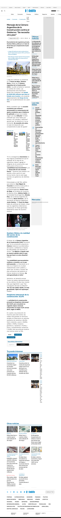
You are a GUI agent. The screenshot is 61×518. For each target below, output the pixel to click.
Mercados (22, 499)
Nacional (9, 501)
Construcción (22, 19)
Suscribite (23, 344)
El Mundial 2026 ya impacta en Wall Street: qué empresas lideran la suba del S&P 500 (36, 60)
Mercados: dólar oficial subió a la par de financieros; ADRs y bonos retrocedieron (12, 481)
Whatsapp (24, 492)
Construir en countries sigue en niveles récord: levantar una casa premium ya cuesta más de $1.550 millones (12, 369)
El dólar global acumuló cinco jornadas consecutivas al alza (23, 480)
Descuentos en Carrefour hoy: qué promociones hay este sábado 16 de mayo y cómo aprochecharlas (40, 135)
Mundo (17, 501)
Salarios (10, 7)
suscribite (54, 10)
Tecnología (42, 504)
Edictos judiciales (12, 508)
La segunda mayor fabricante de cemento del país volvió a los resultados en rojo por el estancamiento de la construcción (29, 141)
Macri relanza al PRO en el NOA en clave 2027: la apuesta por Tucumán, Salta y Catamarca (36, 91)
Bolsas (37, 202)
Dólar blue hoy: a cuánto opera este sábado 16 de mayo (36, 71)
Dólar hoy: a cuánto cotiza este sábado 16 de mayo (36, 80)
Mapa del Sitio (11, 506)
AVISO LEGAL (45, 506)
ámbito (8, 19)
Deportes (24, 501)
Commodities (41, 202)
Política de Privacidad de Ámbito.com (28, 506)
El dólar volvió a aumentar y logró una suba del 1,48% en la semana (36, 460)
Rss (50, 504)
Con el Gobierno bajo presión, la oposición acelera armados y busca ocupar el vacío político (38, 116)
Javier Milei (48, 7)
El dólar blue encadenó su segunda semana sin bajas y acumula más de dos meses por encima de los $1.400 (24, 463)
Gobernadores (35, 7)
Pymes (24, 7)
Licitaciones (30, 508)
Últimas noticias (19, 497)
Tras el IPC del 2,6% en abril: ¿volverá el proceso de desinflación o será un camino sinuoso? (39, 153)
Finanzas (28, 14)
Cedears (46, 202)
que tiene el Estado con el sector (18, 94)
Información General (13, 504)
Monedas (34, 202)
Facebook (10, 492)
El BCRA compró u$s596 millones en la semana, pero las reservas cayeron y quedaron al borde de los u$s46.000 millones (12, 465)
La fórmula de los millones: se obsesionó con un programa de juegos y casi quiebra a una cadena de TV (36, 47)
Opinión (53, 14)
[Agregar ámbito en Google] (13, 38)
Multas (22, 508)
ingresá (58, 10)
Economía (20, 14)
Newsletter (58, 14)
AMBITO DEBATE (41, 514)
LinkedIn (17, 492)
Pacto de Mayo (11, 337)
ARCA (29, 7)
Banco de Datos (11, 499)
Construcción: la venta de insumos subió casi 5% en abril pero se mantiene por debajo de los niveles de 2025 (24, 368)
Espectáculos (32, 504)
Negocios (44, 14)
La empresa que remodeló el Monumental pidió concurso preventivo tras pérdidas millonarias (17, 139)
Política (36, 14)
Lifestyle (45, 499)
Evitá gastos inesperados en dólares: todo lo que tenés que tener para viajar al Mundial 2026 (36, 439)
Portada (9, 497)
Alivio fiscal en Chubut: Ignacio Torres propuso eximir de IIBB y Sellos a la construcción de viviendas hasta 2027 (19, 58)
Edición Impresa (34, 501)
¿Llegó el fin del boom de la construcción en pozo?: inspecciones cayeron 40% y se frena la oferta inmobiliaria (19, 53)
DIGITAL (14, 514)
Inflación (55, 7)
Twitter (7, 491)
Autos (24, 504)
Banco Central (17, 7)
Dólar (12, 14)
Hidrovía (42, 7)
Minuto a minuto (11, 475)
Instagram (14, 492)
